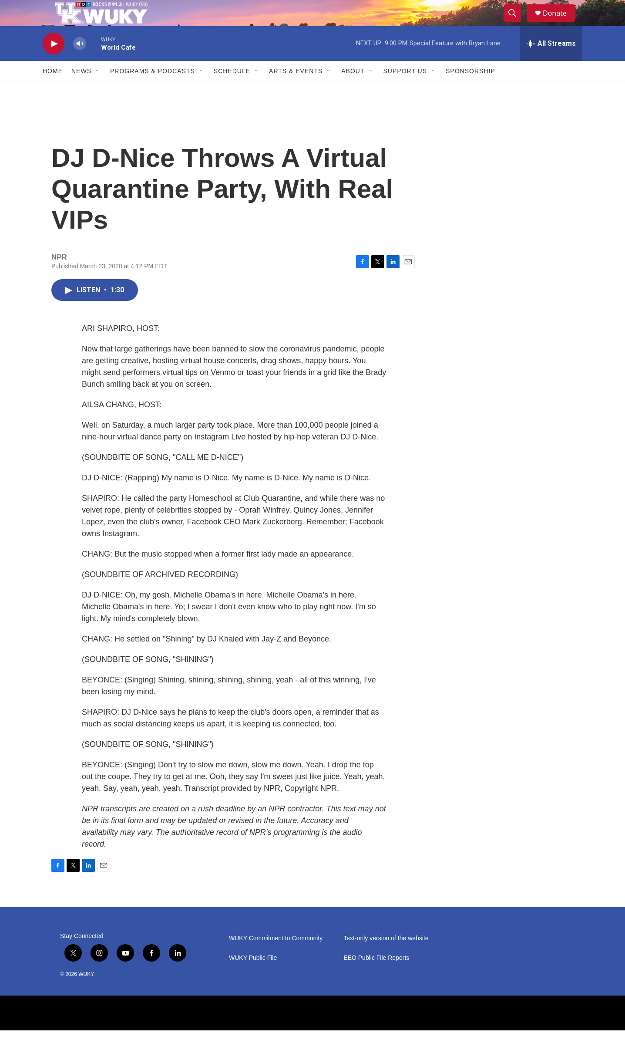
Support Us (405, 90)
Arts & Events (296, 90)
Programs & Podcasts (152, 90)
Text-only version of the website (385, 958)
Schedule (232, 90)
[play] (53, 63)
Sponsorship (470, 90)
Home (53, 90)
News (81, 90)
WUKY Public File (253, 977)
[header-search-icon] (516, 23)
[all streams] (551, 63)
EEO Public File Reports (376, 977)
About (352, 90)
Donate (560, 22)
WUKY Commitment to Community (276, 958)
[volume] (79, 63)
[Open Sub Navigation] (97, 90)
